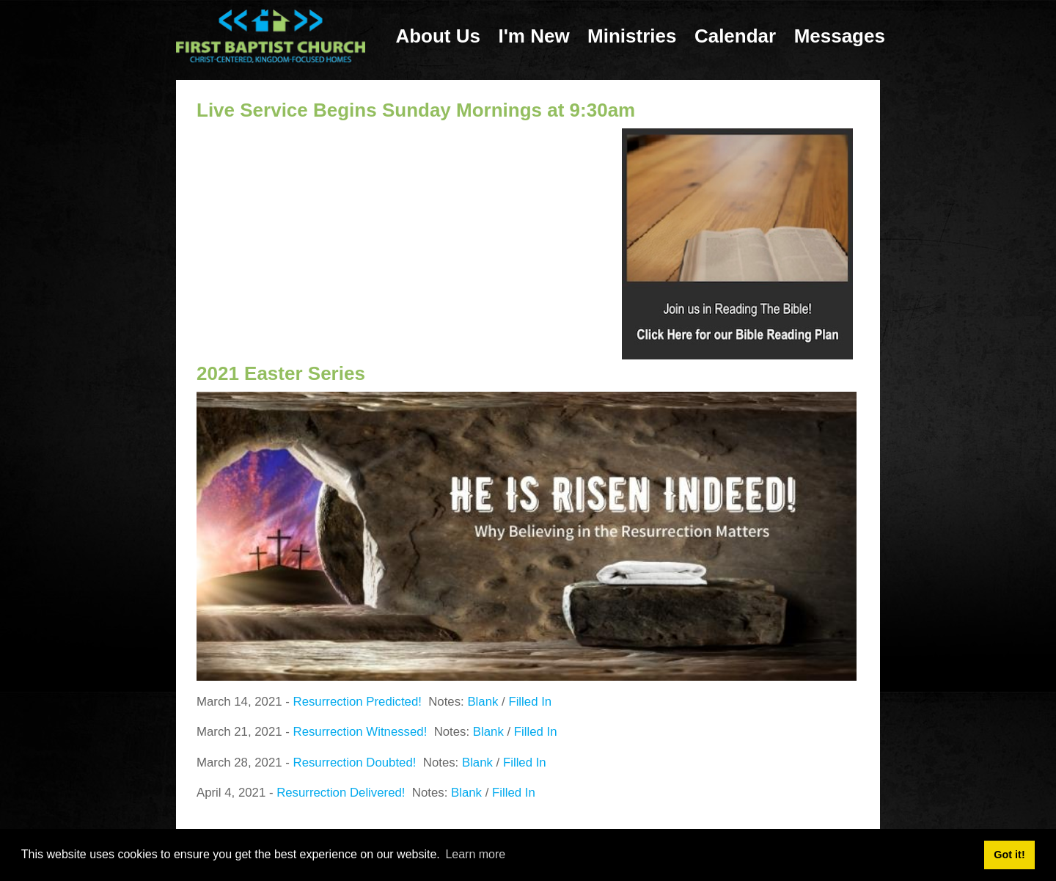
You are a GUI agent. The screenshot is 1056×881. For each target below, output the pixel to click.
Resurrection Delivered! (340, 793)
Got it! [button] (1009, 854)
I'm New (533, 36)
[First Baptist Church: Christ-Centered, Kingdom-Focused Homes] (270, 35)
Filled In (529, 702)
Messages (839, 36)
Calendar (735, 36)
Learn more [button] (475, 854)
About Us (437, 36)
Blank (482, 702)
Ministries (631, 36)
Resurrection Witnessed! (360, 732)
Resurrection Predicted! (357, 702)
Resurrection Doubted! (355, 762)
